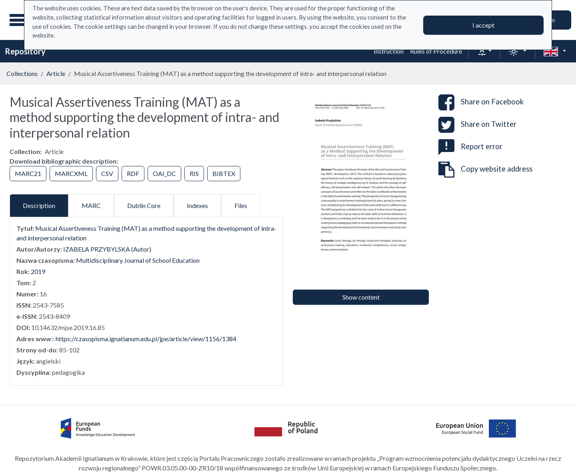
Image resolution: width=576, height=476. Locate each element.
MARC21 (28, 173)
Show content (361, 297)
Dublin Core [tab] (143, 205)
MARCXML (71, 173)
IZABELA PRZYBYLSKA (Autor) (107, 249)
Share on (481, 102)
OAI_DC (164, 173)
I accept (483, 25)
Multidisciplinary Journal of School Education (138, 260)
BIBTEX (223, 173)
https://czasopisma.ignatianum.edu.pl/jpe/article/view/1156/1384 (146, 338)
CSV (107, 173)
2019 (38, 271)
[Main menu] (19, 20)
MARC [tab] (91, 205)
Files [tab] (240, 205)
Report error (470, 146)
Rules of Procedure (436, 51)
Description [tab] (39, 205)
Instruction (389, 51)
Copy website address (485, 170)
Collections (22, 73)
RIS (194, 173)
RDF (133, 173)
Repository (25, 51)
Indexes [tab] (197, 205)
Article (55, 73)
